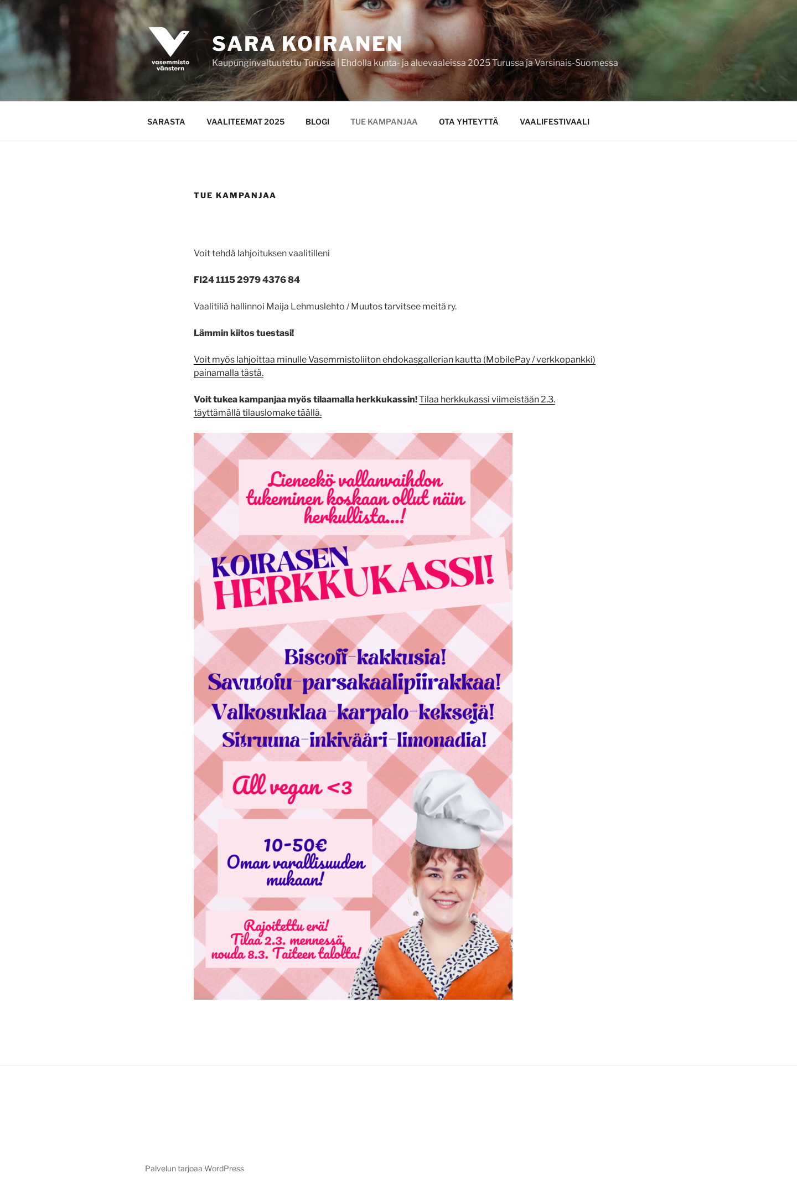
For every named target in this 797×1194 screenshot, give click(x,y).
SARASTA (166, 121)
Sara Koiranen (307, 44)
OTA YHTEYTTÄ (469, 121)
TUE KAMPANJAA (384, 121)
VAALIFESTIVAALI (554, 121)
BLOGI (317, 121)
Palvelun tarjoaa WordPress (194, 1168)
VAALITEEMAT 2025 (245, 121)
